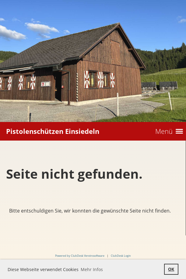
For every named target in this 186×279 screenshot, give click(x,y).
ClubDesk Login (121, 256)
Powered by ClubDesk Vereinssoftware (79, 256)
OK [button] (171, 269)
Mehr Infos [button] (92, 269)
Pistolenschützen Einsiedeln (52, 131)
